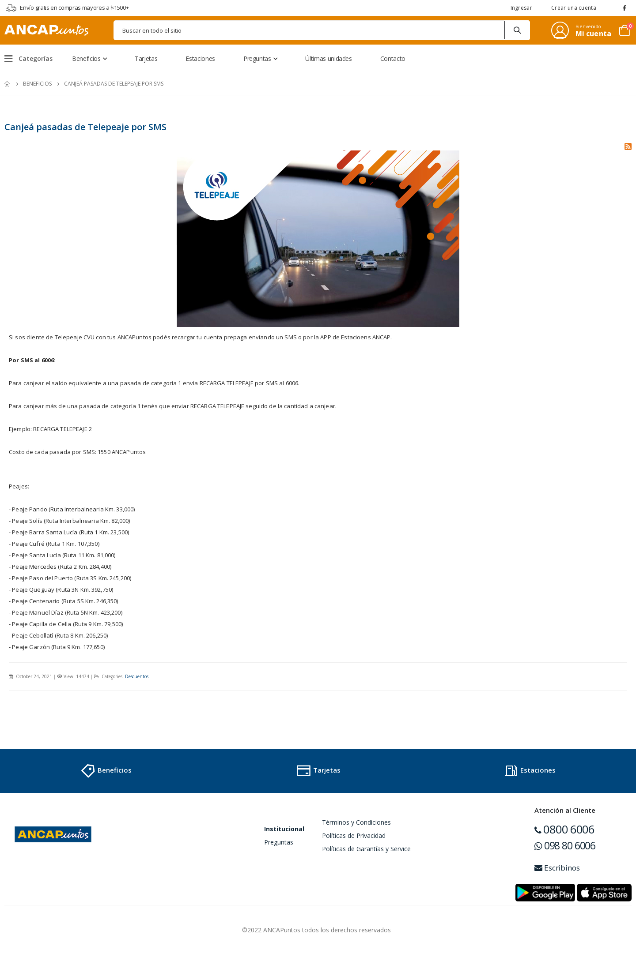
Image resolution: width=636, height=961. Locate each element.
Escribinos (557, 870)
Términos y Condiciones (356, 824)
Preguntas (278, 844)
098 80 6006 (564, 848)
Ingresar (521, 7)
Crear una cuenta (573, 7)
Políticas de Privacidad (354, 837)
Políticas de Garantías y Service (366, 851)
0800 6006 (564, 831)
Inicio (7, 84)
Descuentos (139, 679)
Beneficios (37, 83)
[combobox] (322, 30)
